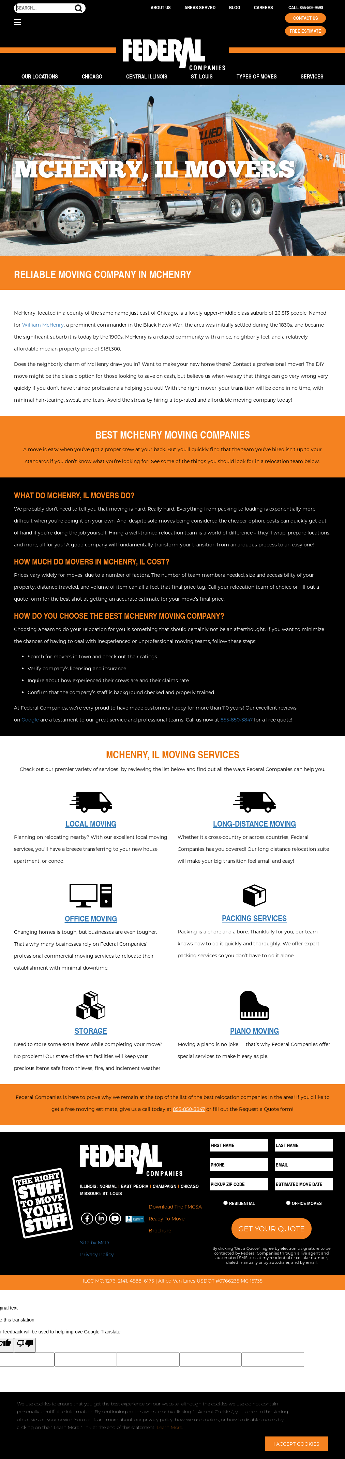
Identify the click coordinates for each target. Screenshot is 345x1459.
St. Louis (202, 76)
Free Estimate (305, 31)
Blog (234, 7)
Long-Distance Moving (254, 823)
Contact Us (305, 18)
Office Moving (91, 918)
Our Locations (39, 76)
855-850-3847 (236, 719)
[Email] (304, 1164)
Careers (263, 7)
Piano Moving (254, 1030)
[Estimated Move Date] (304, 1184)
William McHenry (43, 324)
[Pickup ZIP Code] (239, 1184)
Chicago (92, 76)
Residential (242, 1203)
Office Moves (307, 1203)
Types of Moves (257, 76)
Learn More (169, 1427)
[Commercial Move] (288, 1203)
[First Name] (239, 1145)
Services (312, 76)
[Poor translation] (25, 1345)
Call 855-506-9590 (305, 7)
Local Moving (90, 823)
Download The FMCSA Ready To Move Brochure (175, 1218)
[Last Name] (304, 1145)
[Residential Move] (225, 1203)
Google (30, 719)
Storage (91, 1030)
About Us (161, 7)
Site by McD (94, 1242)
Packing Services (254, 918)
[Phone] (239, 1164)
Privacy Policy (97, 1254)
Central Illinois (146, 76)
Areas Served (199, 7)
